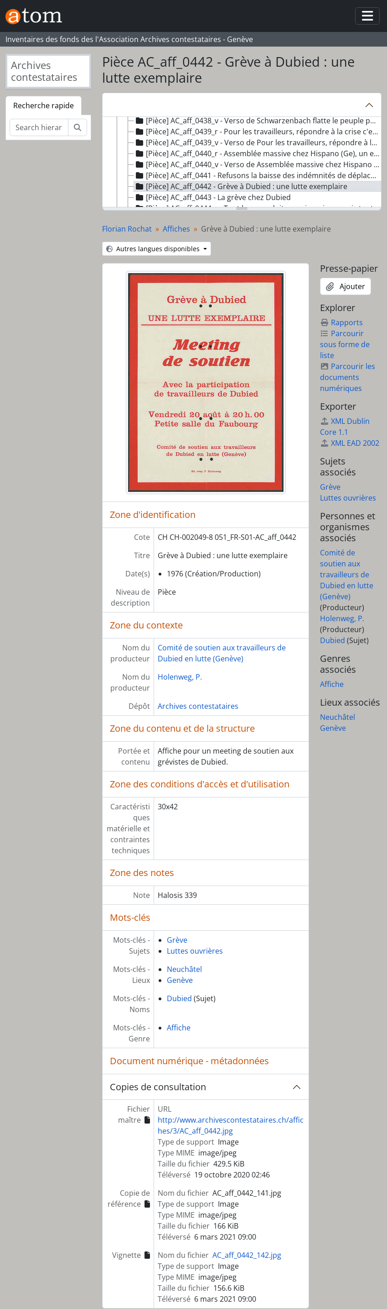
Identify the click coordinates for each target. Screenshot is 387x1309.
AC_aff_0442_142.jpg (246, 1255)
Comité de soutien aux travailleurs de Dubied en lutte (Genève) (346, 575)
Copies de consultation (158, 1087)
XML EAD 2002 (349, 443)
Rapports (341, 322)
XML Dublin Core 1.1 (345, 426)
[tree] (242, 162)
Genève (180, 980)
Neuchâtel (184, 969)
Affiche (179, 1028)
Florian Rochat (127, 229)
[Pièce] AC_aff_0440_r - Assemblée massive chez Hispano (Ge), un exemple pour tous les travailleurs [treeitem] (257, 153)
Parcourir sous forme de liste (345, 344)
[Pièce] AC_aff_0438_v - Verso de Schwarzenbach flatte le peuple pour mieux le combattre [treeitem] (257, 120)
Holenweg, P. (180, 677)
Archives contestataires (198, 706)
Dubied (179, 998)
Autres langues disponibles (153, 248)
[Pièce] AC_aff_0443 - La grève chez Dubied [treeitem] (212, 197)
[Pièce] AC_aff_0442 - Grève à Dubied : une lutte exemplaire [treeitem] (240, 186)
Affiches (176, 229)
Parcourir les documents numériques (347, 377)
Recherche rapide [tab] (43, 105)
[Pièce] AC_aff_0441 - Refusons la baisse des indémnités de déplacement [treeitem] (257, 175)
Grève (177, 940)
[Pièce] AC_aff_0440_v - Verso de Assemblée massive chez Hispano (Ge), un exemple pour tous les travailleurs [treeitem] (257, 164)
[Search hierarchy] (39, 127)
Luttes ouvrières (195, 951)
